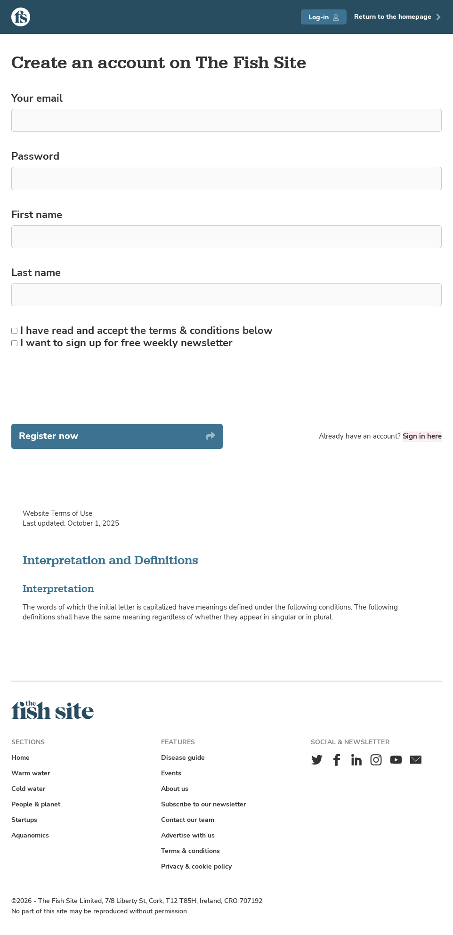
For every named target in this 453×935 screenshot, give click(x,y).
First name (36, 215)
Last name (36, 273)
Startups (24, 819)
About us (174, 788)
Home (20, 757)
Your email (37, 99)
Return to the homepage (398, 16)
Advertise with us (188, 835)
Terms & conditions (190, 850)
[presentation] (82, 386)
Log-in (323, 17)
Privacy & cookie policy (196, 866)
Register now (117, 436)
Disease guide (183, 757)
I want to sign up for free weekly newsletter (122, 343)
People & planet (35, 804)
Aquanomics (30, 835)
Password (35, 157)
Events (171, 773)
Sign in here (422, 436)
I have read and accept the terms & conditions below (142, 331)
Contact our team (187, 819)
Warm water (30, 773)
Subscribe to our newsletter (203, 804)
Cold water (28, 788)
